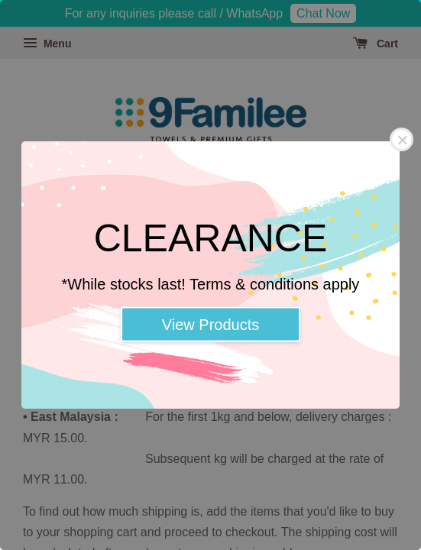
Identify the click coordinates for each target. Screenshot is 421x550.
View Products (210, 324)
